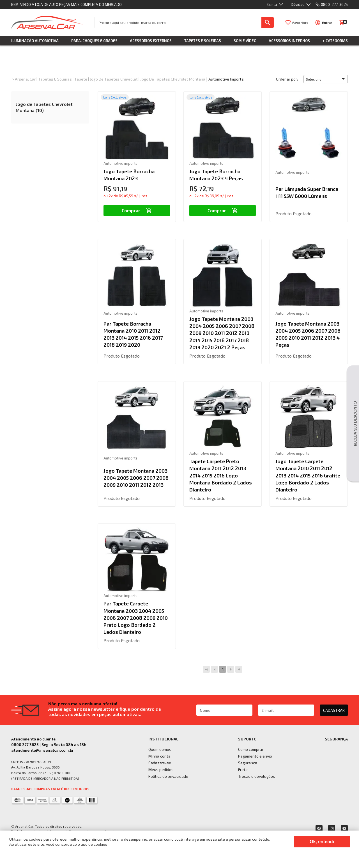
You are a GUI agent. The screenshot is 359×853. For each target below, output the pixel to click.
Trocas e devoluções (256, 776)
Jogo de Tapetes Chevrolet (114, 79)
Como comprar (250, 749)
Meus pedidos (161, 769)
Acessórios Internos (289, 40)
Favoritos (300, 22)
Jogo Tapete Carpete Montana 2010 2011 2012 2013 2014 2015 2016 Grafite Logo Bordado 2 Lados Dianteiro (307, 475)
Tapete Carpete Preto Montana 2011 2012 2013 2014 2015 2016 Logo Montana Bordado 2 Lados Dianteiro (220, 475)
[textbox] (178, 22)
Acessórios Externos (151, 40)
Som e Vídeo (245, 40)
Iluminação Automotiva (35, 40)
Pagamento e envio (255, 756)
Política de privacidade (168, 776)
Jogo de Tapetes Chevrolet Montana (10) (44, 107)
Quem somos (159, 749)
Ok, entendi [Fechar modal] (322, 841)
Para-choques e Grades (94, 40)
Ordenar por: (287, 79)
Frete (243, 769)
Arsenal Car (25, 79)
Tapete (80, 79)
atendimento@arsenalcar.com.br (42, 750)
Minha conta (159, 756)
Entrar (327, 22)
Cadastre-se (159, 762)
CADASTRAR (334, 710)
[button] (325, 79)
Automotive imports (226, 79)
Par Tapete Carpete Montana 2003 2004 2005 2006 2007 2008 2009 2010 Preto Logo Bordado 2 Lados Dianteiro (135, 617)
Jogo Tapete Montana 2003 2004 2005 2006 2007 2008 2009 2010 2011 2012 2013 (136, 478)
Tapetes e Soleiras (202, 40)
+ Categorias (335, 40)
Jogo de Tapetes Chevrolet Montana (172, 79)
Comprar (137, 210)
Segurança (247, 762)
